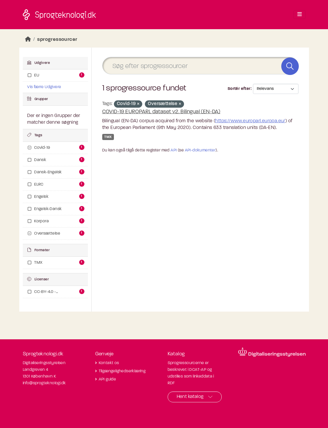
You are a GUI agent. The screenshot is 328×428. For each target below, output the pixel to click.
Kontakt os (109, 363)
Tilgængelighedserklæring (122, 371)
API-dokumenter (200, 150)
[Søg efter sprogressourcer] (200, 66)
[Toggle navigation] (300, 14)
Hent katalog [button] (190, 396)
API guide (107, 379)
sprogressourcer (57, 39)
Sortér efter (239, 89)
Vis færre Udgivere (44, 87)
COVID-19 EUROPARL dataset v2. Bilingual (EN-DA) (161, 112)
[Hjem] (28, 39)
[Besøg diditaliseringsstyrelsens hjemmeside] (272, 352)
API (174, 150)
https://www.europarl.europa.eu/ (250, 121)
